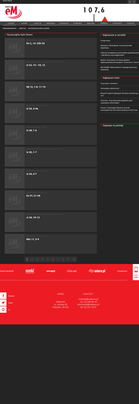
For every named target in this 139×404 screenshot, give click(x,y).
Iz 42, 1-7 (31, 152)
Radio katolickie (7, 271)
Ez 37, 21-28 (33, 195)
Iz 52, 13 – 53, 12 (35, 65)
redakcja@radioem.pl (88, 299)
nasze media (7, 1)
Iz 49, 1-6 (31, 130)
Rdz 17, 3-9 (32, 239)
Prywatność (122, 271)
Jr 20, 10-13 (33, 217)
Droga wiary (105, 41)
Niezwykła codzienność (110, 88)
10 (74, 259)
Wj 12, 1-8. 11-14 (35, 86)
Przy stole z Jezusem (109, 83)
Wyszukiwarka (134, 2)
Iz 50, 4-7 (31, 173)
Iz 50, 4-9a (32, 108)
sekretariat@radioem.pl (88, 304)
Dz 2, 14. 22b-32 (35, 43)
